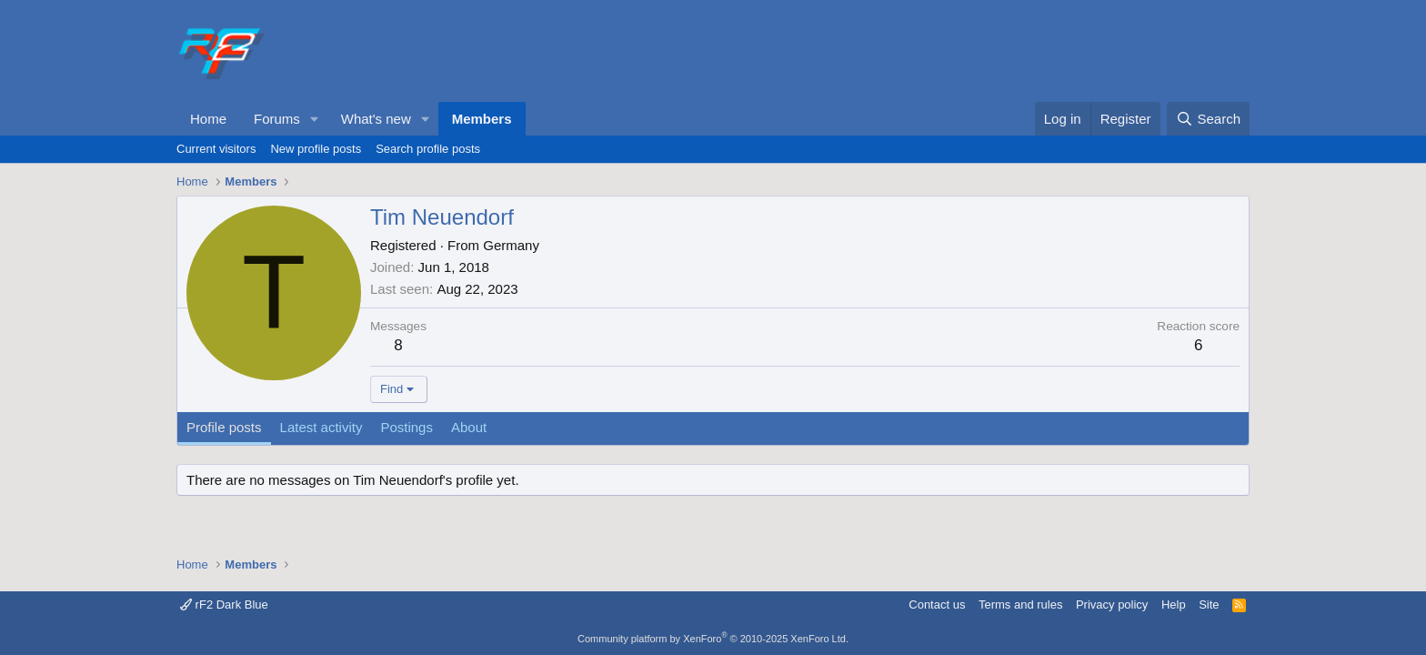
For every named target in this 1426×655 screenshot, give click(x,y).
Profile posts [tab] (224, 427)
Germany (511, 245)
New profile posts (315, 149)
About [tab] (469, 427)
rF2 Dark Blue (224, 604)
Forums (277, 118)
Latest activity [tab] (321, 427)
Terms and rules (1020, 604)
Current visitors (216, 149)
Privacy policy (1112, 604)
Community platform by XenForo (713, 638)
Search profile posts (428, 149)
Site (1209, 604)
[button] (314, 119)
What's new (376, 118)
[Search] (1208, 119)
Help (1173, 604)
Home (208, 118)
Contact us (937, 604)
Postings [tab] (406, 427)
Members (482, 118)
